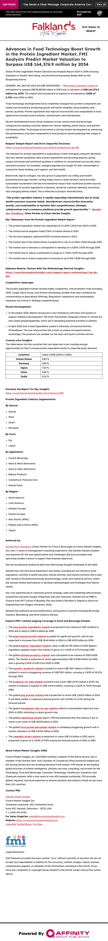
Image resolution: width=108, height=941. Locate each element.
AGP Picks (9, 4)
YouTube (37, 824)
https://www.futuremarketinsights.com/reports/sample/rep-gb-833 (42, 147)
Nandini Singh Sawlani (18, 796)
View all (101, 4)
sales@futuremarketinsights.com (47, 816)
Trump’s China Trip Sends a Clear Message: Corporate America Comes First (55, 4)
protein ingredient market (82, 85)
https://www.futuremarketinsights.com (37, 820)
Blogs (28, 824)
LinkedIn (10, 824)
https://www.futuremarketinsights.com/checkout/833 (34, 393)
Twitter (20, 824)
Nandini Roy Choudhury (19, 546)
